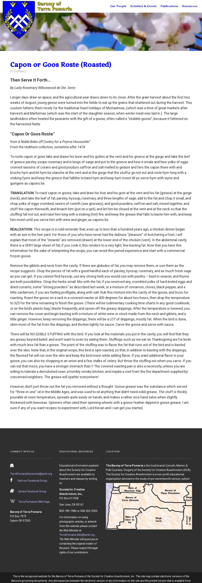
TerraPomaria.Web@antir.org (77, 534)
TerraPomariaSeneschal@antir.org (31, 473)
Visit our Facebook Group (32, 480)
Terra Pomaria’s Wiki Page (34, 501)
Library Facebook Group (32, 491)
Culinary (20, 71)
